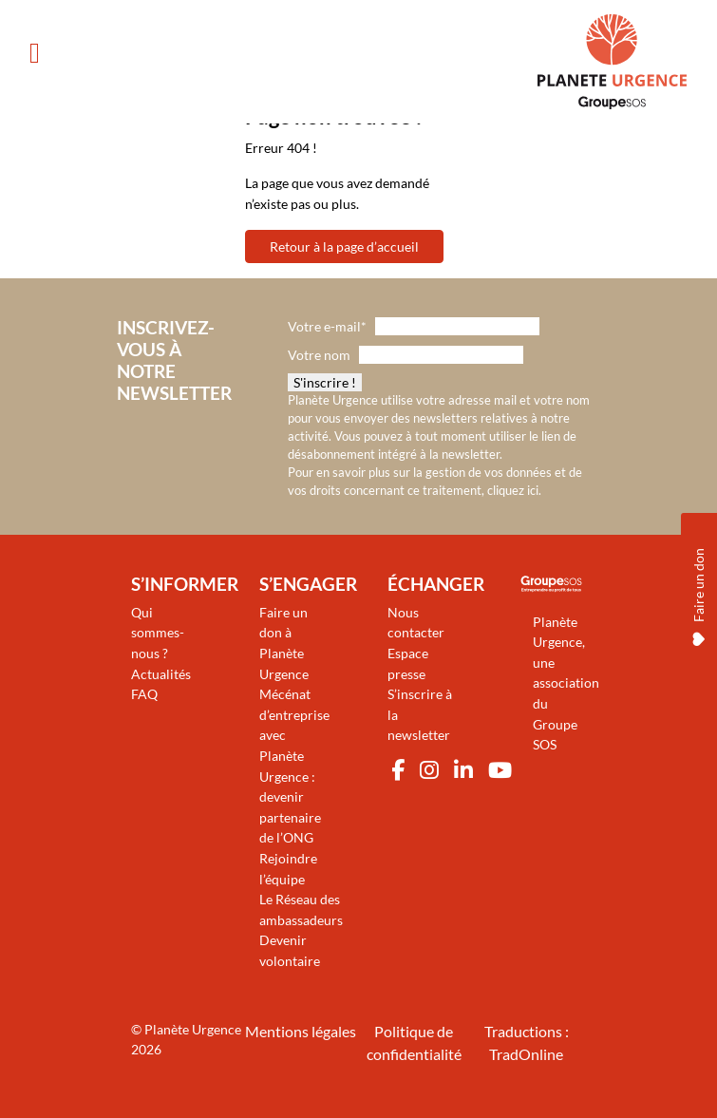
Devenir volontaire (289, 950)
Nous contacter (415, 622)
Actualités (161, 674)
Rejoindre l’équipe (288, 868)
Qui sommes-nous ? (157, 632)
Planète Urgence (192, 1029)
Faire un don (698, 587)
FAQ (144, 694)
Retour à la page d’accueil (344, 246)
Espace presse (407, 663)
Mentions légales (300, 1031)
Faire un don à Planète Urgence (284, 643)
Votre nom (319, 355)
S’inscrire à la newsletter (419, 714)
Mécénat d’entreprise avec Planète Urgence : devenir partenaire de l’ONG (294, 765)
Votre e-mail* (327, 326)
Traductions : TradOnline (526, 1042)
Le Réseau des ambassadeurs (301, 909)
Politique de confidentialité (414, 1042)
